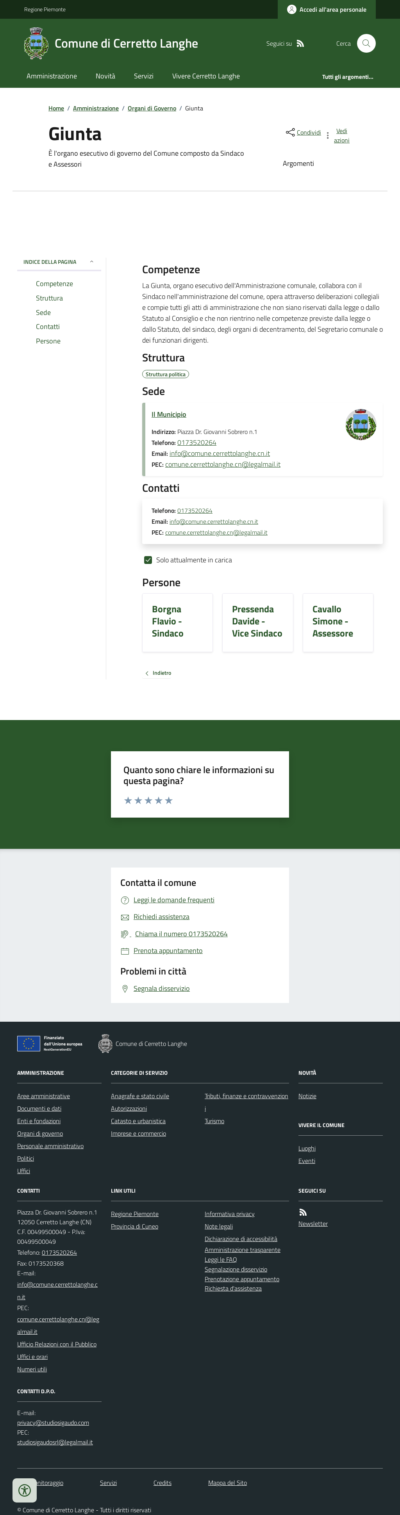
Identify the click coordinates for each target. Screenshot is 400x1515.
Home (56, 108)
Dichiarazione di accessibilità (241, 1238)
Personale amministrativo (50, 1145)
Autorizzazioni (129, 1108)
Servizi (144, 76)
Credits (162, 1482)
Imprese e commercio (138, 1133)
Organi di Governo (152, 108)
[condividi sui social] (303, 132)
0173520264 (196, 442)
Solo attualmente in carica (194, 560)
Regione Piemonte (45, 9)
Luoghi (307, 1148)
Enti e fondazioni (39, 1121)
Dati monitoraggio (40, 1482)
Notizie (307, 1096)
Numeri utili (32, 1369)
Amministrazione (52, 76)
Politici (25, 1158)
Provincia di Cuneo (134, 1226)
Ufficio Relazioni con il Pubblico (56, 1344)
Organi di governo (40, 1133)
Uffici (23, 1170)
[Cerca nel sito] (363, 43)
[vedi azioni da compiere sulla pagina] (337, 135)
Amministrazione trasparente (242, 1249)
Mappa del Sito (227, 1482)
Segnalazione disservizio (236, 1269)
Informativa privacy (230, 1213)
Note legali (219, 1226)
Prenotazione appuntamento (242, 1279)
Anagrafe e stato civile (140, 1096)
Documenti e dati (39, 1108)
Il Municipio (169, 414)
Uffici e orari (32, 1356)
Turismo (214, 1121)
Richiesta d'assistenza (233, 1288)
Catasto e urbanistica (138, 1121)
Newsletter (313, 1223)
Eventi (306, 1160)
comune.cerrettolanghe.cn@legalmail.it (222, 464)
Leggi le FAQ (221, 1259)
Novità (105, 76)
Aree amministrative (43, 1096)
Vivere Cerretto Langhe (206, 76)
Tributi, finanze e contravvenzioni (246, 1102)
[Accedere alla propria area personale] (327, 9)
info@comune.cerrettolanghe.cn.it (220, 453)
